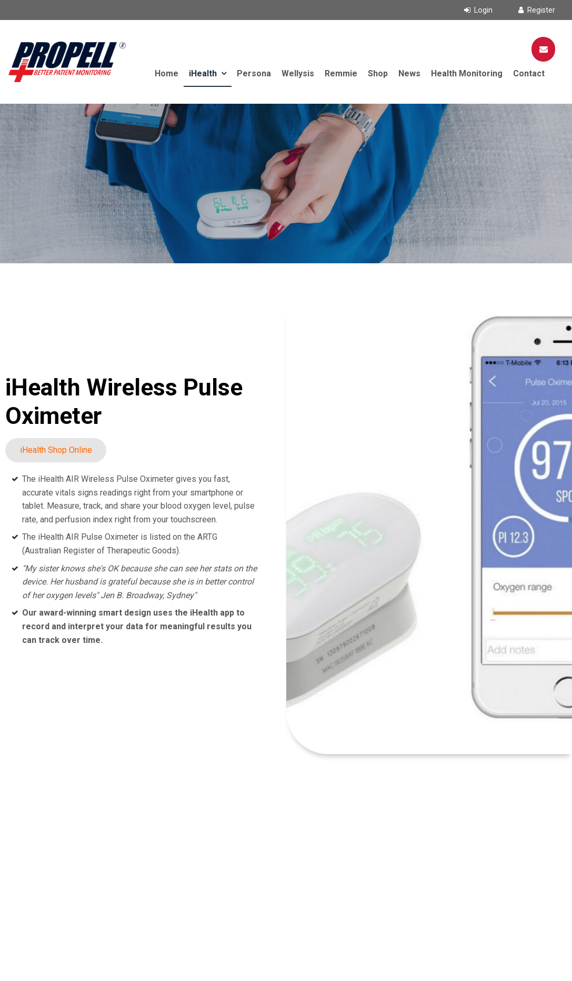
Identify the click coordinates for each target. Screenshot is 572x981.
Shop (378, 73)
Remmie (341, 73)
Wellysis (298, 73)
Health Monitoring (467, 73)
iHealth (203, 73)
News (409, 73)
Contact (529, 73)
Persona (254, 73)
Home (166, 73)
